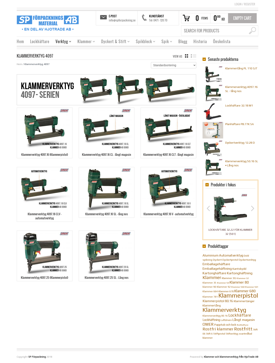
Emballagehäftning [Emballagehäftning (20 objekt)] (217, 268)
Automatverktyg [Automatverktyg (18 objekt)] (231, 255)
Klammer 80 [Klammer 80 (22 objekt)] (239, 282)
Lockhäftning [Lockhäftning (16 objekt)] (211, 320)
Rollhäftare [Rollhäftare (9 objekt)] (242, 325)
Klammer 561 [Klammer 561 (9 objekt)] (251, 287)
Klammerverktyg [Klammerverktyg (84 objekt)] (224, 309)
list (193, 56)
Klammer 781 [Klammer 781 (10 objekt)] (210, 296)
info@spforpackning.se (122, 20)
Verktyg (61, 42)
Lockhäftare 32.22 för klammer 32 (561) (230, 231)
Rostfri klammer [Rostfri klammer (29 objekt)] (218, 328)
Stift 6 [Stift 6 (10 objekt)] (209, 333)
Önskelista (221, 41)
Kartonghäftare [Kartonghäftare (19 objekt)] (214, 273)
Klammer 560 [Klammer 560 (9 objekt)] (237, 287)
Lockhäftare (39, 41)
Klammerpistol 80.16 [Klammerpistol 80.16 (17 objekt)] (218, 301)
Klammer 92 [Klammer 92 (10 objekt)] (224, 286)
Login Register (245, 4)
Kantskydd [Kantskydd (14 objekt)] (239, 268)
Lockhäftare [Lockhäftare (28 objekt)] (239, 315)
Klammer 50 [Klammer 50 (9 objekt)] (223, 282)
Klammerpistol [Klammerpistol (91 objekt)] (238, 295)
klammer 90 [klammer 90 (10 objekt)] (209, 286)
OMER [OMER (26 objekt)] (208, 324)
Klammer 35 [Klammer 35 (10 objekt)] (209, 282)
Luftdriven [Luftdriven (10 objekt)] (226, 320)
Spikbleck (144, 42)
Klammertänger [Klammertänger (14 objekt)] (244, 301)
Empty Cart (242, 18)
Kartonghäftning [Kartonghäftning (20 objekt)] (239, 273)
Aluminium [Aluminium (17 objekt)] (210, 255)
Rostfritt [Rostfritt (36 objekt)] (243, 328)
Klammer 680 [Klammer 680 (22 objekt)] (245, 291)
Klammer (84, 42)
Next (252, 208)
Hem (20, 41)
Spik (165, 42)
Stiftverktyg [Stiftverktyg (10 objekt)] (232, 333)
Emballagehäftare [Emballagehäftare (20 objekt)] (216, 264)
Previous (208, 208)
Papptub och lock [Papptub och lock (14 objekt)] (225, 324)
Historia (200, 41)
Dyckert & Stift (114, 42)
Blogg (182, 41)
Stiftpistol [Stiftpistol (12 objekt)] (219, 333)
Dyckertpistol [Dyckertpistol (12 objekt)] (230, 259)
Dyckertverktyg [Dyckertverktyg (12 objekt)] (247, 259)
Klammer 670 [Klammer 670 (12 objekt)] (226, 291)
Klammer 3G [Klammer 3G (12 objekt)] (229, 278)
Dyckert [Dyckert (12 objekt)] (217, 259)
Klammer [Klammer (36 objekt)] (212, 277)
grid (186, 56)
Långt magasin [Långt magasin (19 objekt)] (243, 320)
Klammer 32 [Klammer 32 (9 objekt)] (243, 278)
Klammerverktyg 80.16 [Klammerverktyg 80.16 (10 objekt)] (215, 315)
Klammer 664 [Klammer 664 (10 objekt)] (210, 291)
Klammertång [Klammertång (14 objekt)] (212, 305)
